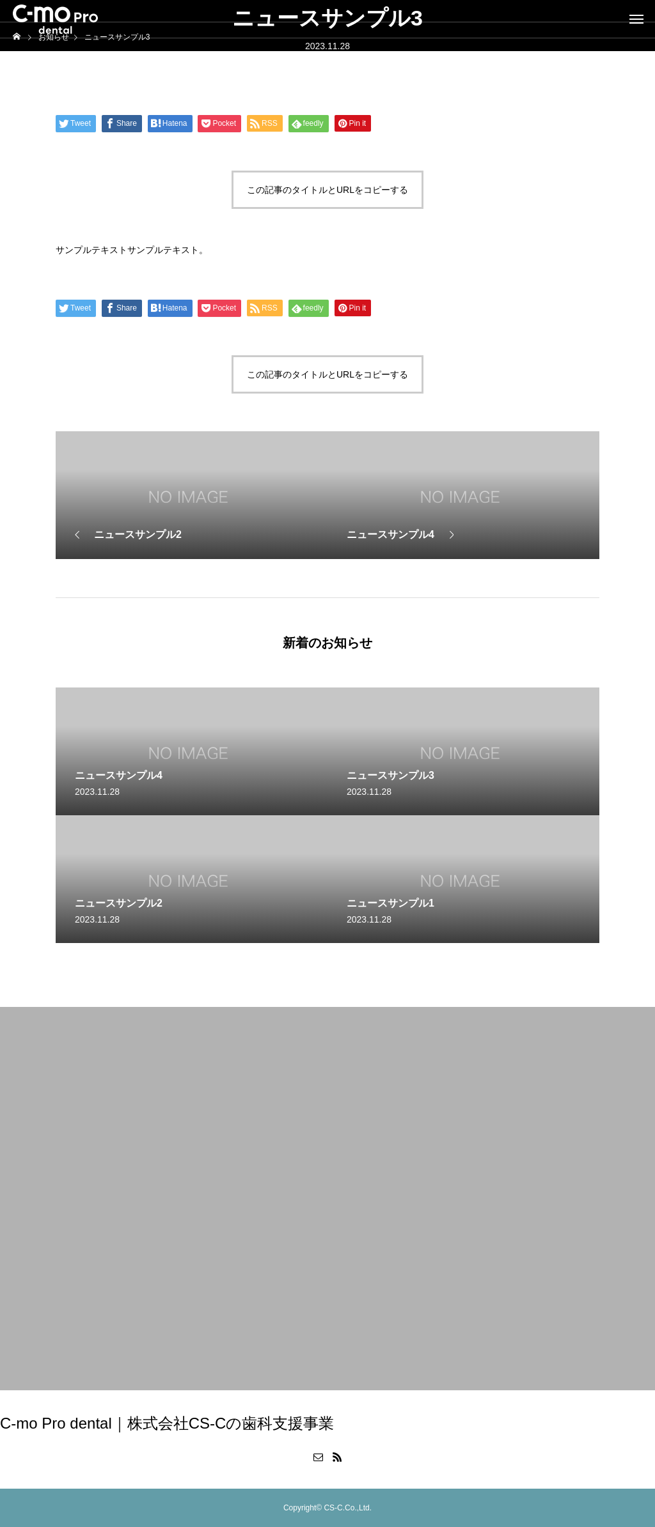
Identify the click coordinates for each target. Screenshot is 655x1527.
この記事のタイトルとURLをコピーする (327, 190)
